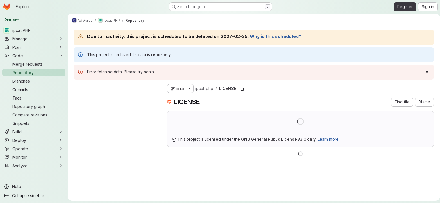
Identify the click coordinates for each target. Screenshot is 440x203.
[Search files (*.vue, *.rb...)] (115, 98)
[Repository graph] (33, 106)
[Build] (33, 132)
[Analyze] (33, 165)
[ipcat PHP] (33, 30)
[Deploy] (33, 140)
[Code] (33, 55)
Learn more (327, 139)
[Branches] (33, 81)
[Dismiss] (426, 72)
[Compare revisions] (33, 115)
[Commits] (33, 89)
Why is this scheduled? (274, 36)
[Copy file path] (240, 88)
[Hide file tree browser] (77, 87)
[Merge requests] (33, 64)
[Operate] (33, 149)
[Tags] (33, 98)
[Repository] (33, 72)
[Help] (33, 187)
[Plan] (33, 47)
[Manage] (33, 39)
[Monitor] (33, 157)
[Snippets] (33, 123)
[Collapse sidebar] (33, 196)
